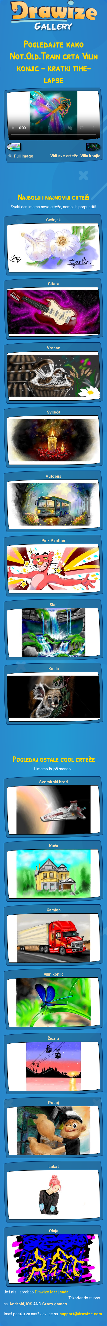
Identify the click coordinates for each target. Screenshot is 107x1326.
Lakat (53, 1166)
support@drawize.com (81, 1314)
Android (16, 1304)
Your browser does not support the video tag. (53, 115)
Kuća (53, 846)
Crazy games (54, 1304)
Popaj (53, 1102)
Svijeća (53, 412)
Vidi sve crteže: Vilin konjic (75, 156)
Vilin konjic (54, 974)
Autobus (53, 476)
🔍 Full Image (20, 156)
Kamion (54, 910)
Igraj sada (59, 1292)
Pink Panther (53, 540)
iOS (29, 1304)
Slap (54, 604)
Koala (53, 668)
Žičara (53, 1038)
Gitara (53, 283)
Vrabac (53, 348)
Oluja (53, 1230)
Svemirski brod (53, 782)
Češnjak (53, 219)
